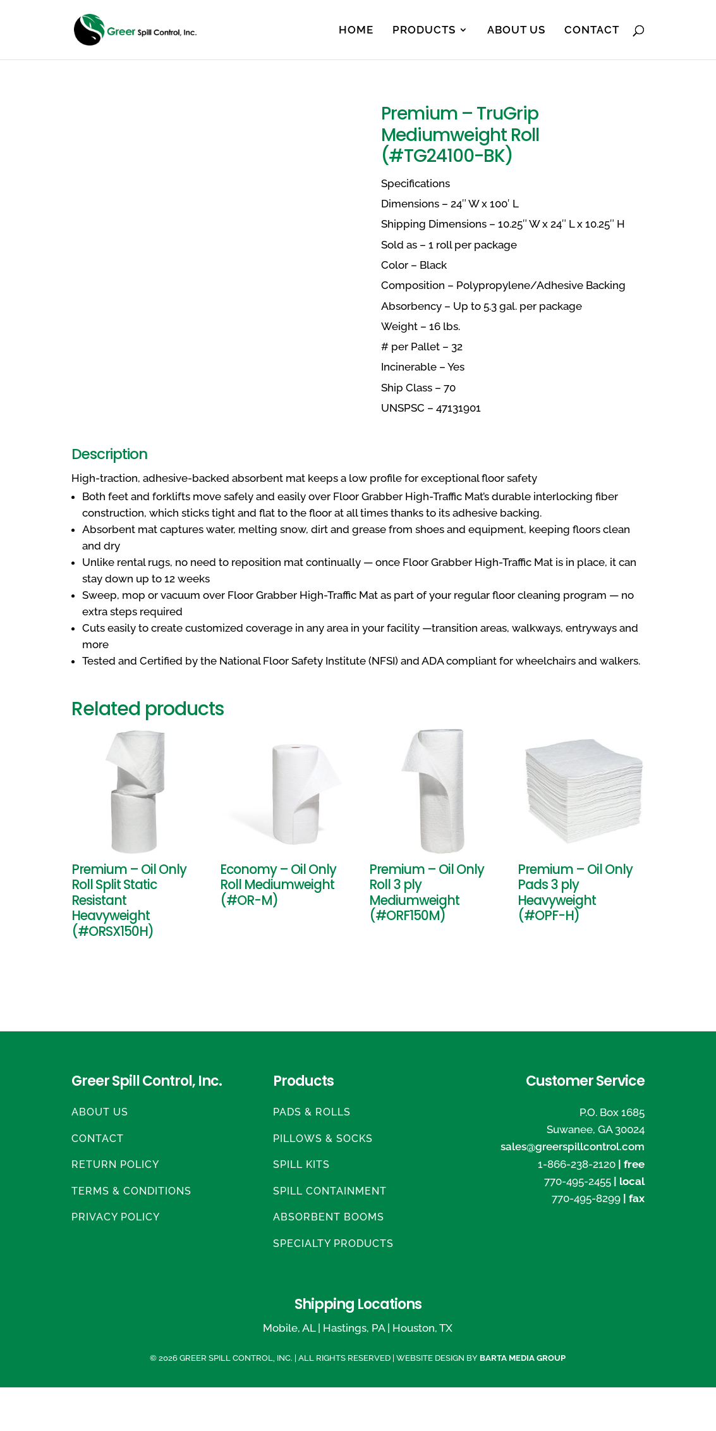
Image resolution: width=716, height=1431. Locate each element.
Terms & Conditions (131, 1191)
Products (424, 30)
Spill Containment (330, 1191)
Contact (591, 30)
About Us (516, 30)
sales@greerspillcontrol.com (573, 1146)
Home (356, 30)
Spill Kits (301, 1164)
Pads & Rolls (312, 1112)
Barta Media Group (523, 1358)
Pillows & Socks (323, 1139)
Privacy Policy (115, 1217)
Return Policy (115, 1164)
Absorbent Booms (328, 1217)
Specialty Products (333, 1244)
